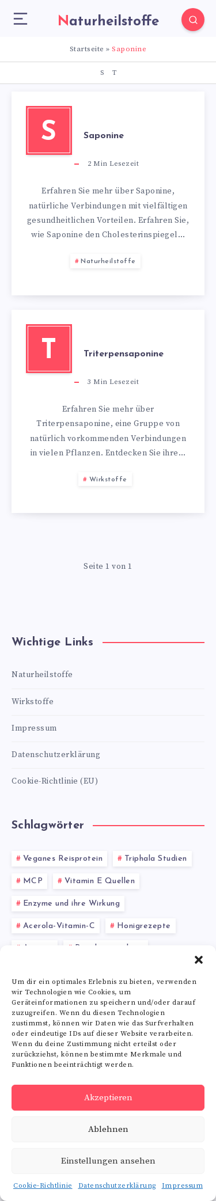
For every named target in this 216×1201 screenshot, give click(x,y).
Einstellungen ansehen (108, 1161)
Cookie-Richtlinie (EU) (55, 781)
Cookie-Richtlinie (43, 1185)
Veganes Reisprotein (63, 858)
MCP (33, 881)
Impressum (182, 1185)
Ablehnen (108, 1129)
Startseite (87, 49)
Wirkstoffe (108, 479)
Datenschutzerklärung (117, 1185)
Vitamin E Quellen (100, 881)
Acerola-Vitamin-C (59, 926)
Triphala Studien (155, 858)
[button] (198, 960)
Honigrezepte (144, 926)
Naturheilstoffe (108, 261)
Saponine (104, 135)
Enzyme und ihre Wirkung (71, 903)
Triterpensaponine (124, 354)
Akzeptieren (108, 1097)
